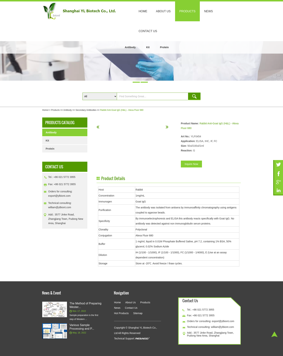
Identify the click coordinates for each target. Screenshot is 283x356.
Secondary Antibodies (85, 110)
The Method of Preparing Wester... (85, 305)
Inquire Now (191, 164)
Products (187, 11)
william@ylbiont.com (59, 207)
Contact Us (148, 31)
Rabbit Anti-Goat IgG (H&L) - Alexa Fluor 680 (121, 110)
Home (143, 11)
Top (274, 334)
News (208, 11)
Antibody (130, 47)
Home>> (46, 110)
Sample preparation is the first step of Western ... (83, 317)
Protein (164, 47)
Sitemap (137, 313)
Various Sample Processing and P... (81, 327)
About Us (163, 11)
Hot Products (121, 313)
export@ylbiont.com (59, 195)
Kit (148, 47)
